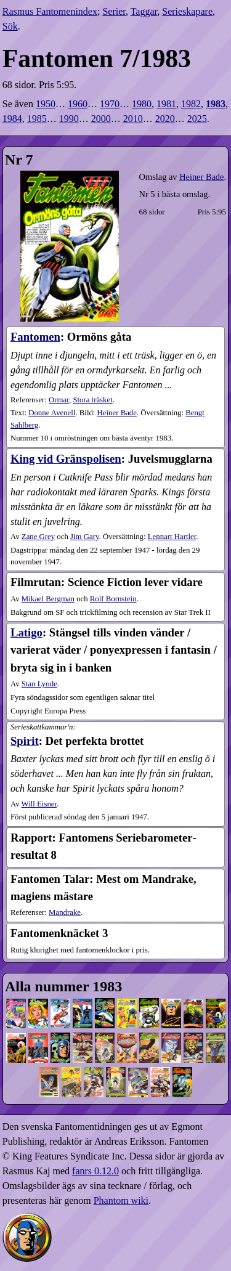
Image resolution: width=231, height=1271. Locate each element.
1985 (37, 118)
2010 (133, 118)
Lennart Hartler (172, 536)
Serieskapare (187, 11)
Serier (114, 11)
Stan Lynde (39, 684)
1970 (110, 104)
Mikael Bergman (48, 599)
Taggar (144, 11)
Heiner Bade (201, 177)
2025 (197, 118)
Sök (10, 26)
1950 (45, 104)
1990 (69, 118)
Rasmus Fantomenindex (49, 11)
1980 (142, 104)
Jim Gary (84, 536)
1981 (166, 104)
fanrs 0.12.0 (95, 1171)
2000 (101, 118)
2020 (165, 118)
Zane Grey (38, 536)
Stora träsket (92, 400)
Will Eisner (39, 804)
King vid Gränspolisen (65, 458)
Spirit (24, 740)
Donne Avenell (51, 412)
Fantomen (35, 336)
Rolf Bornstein (113, 599)
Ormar (59, 400)
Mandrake (65, 912)
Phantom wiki (121, 1200)
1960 (77, 104)
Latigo (26, 632)
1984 (12, 118)
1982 (191, 104)
